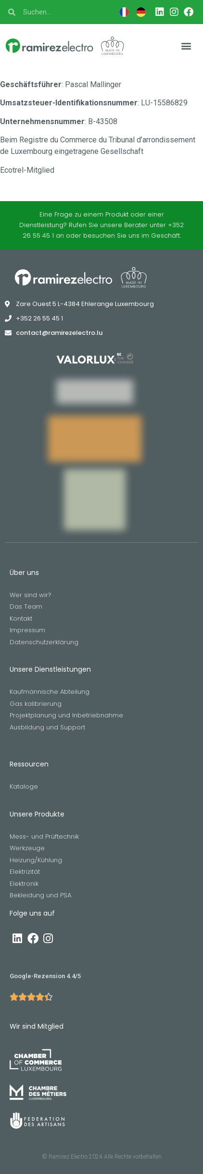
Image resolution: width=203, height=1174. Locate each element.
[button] (186, 46)
